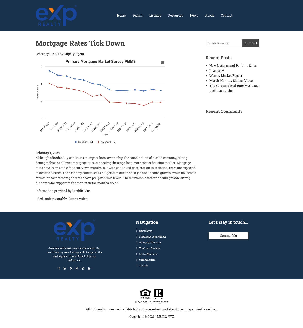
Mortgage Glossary (150, 242)
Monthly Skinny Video (70, 198)
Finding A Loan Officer (152, 236)
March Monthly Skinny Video (231, 80)
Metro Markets (148, 253)
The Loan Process (149, 248)
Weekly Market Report (225, 75)
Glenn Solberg (56, 7)
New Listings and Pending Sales (233, 65)
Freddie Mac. (81, 191)
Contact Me (228, 235)
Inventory (216, 70)
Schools (143, 265)
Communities (147, 259)
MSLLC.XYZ (165, 316)
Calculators (145, 230)
